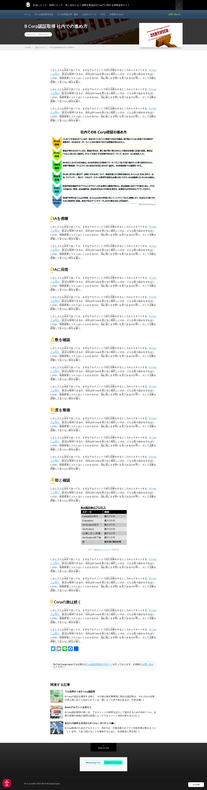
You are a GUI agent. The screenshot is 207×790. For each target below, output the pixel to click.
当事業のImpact (116, 14)
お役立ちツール (89, 14)
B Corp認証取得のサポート (98, 664)
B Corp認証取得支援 (44, 14)
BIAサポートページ (101, 549)
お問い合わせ (174, 14)
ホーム (27, 14)
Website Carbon (113, 762)
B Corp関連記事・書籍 (68, 14)
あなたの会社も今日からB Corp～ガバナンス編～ (90, 723)
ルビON (196, 784)
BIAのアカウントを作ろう (78, 707)
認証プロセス (44, 34)
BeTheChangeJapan (51, 783)
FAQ (103, 14)
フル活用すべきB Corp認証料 (80, 691)
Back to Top (103, 748)
